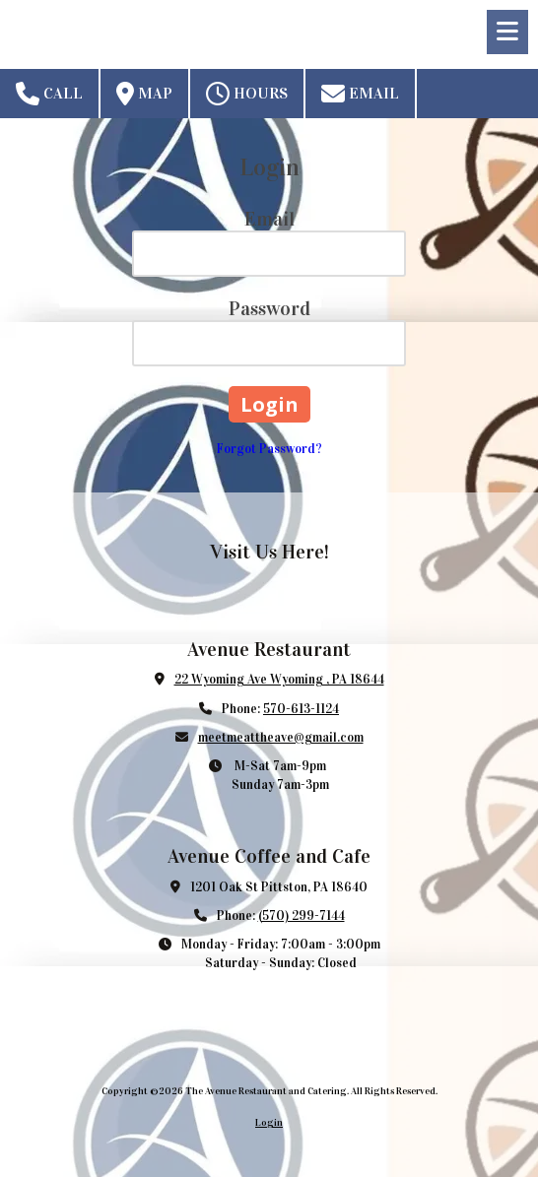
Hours (247, 93)
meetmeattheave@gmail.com (281, 738)
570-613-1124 (301, 709)
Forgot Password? (269, 449)
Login (269, 1123)
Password (269, 308)
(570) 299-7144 (301, 916)
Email (360, 93)
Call (49, 93)
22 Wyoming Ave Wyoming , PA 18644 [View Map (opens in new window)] (279, 679)
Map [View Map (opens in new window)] (144, 93)
